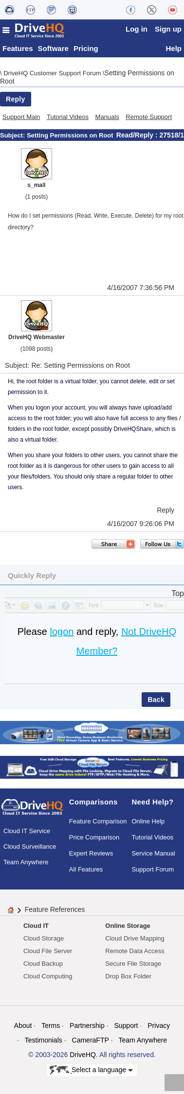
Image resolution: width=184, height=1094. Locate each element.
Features (17, 48)
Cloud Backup (43, 963)
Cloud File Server (47, 951)
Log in (136, 29)
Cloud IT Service (26, 831)
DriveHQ (83, 1055)
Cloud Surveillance (29, 846)
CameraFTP (90, 1040)
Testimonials (43, 1040)
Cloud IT (36, 925)
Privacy (158, 1025)
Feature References (55, 909)
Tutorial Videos (68, 116)
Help (174, 48)
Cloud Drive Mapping (134, 938)
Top (177, 593)
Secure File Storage (133, 963)
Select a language (91, 1070)
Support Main (21, 116)
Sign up (168, 29)
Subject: (13, 135)
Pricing (86, 48)
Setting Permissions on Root (70, 135)
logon (62, 631)
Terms (50, 1025)
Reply (15, 99)
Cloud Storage (43, 938)
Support (126, 1025)
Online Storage (127, 925)
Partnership (87, 1025)
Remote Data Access (134, 951)
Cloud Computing (47, 976)
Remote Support (149, 116)
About (23, 1025)
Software (53, 48)
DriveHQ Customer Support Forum (53, 73)
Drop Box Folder (128, 976)
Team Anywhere (26, 862)
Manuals (107, 116)
